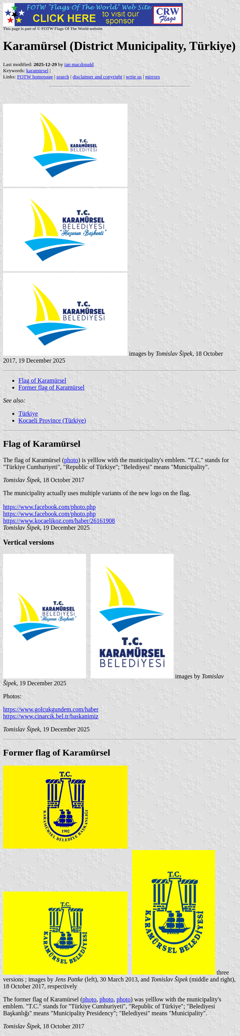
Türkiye (28, 413)
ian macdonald (79, 64)
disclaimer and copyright (97, 77)
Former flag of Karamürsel (51, 387)
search (62, 77)
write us (134, 77)
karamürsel (37, 70)
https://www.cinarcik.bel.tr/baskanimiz (50, 716)
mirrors (152, 77)
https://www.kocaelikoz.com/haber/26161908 (59, 520)
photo (71, 460)
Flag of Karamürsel (42, 380)
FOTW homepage (35, 77)
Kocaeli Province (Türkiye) (52, 420)
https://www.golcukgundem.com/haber (51, 709)
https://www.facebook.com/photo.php (49, 507)
